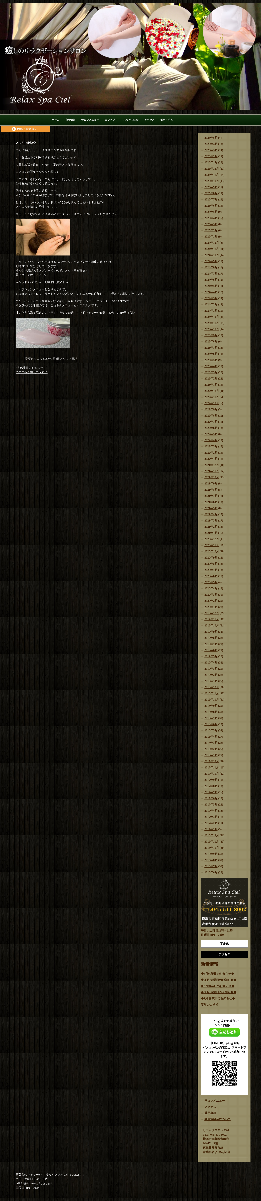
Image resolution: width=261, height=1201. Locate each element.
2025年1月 (211, 236)
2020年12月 (211, 539)
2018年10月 (211, 699)
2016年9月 (211, 853)
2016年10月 (211, 847)
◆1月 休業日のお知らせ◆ (218, 998)
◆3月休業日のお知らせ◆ (217, 986)
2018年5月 (211, 730)
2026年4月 (211, 143)
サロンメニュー (90, 120)
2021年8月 (211, 489)
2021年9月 (211, 483)
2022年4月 (211, 440)
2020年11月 (211, 545)
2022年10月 (211, 403)
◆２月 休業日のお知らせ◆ (218, 992)
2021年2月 (211, 526)
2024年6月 (211, 279)
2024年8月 (211, 267)
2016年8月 (211, 860)
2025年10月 (211, 180)
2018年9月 (211, 705)
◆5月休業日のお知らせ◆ (217, 973)
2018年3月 (211, 742)
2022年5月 (211, 434)
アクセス (149, 120)
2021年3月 (211, 520)
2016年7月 (211, 866)
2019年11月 (211, 619)
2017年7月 (211, 792)
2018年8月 (211, 711)
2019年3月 (211, 668)
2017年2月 (211, 823)
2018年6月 (211, 724)
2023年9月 (211, 335)
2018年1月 (211, 755)
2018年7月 (211, 718)
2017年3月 (211, 816)
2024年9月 (211, 261)
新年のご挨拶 (209, 1004)
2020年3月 (211, 594)
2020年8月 (211, 563)
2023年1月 (211, 384)
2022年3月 (211, 446)
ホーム (55, 120)
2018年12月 (211, 687)
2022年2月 (211, 452)
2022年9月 (211, 409)
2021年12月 (211, 464)
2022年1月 (211, 458)
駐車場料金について (217, 1119)
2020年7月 (211, 569)
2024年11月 (211, 248)
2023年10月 (211, 329)
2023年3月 (211, 372)
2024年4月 (211, 292)
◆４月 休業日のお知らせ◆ (218, 979)
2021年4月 (211, 514)
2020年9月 (211, 557)
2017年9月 (211, 779)
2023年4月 (211, 366)
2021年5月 (211, 508)
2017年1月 (211, 829)
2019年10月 (211, 625)
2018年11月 (211, 693)
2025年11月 (211, 174)
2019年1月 (211, 681)
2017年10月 (211, 773)
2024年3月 (211, 298)
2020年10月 (211, 551)
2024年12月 (211, 242)
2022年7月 (211, 421)
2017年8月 (211, 786)
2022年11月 (211, 397)
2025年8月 (211, 193)
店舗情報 (70, 120)
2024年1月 (211, 310)
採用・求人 (166, 120)
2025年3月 (211, 224)
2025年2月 (211, 230)
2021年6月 (211, 502)
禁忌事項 (210, 1113)
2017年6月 (211, 798)
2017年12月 (211, 761)
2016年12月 (211, 835)
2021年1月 (211, 532)
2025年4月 (211, 218)
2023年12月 (211, 316)
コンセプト (111, 120)
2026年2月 (211, 156)
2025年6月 (211, 205)
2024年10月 (211, 255)
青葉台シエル (33, 358)
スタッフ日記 (68, 358)
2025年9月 (211, 187)
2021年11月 (211, 471)
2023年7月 (211, 347)
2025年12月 (211, 168)
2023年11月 (211, 322)
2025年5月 (211, 211)
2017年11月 (211, 767)
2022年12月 (211, 390)
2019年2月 (211, 674)
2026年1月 (211, 162)
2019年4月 (211, 662)
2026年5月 (211, 137)
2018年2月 (211, 748)
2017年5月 (211, 804)
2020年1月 (211, 606)
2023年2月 (211, 378)
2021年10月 (211, 477)
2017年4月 (211, 810)
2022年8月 (211, 415)
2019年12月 (211, 613)
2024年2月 (211, 304)
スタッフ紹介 (130, 120)
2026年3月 (211, 150)
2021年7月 (211, 495)
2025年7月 (211, 199)
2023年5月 (211, 360)
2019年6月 (211, 650)
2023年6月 (211, 353)
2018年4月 (211, 736)
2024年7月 (211, 273)
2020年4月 (211, 588)
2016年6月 (211, 872)
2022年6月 (211, 427)
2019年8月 (211, 637)
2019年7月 (211, 644)
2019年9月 (211, 631)
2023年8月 (211, 341)
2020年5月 (211, 582)
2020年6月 (211, 576)
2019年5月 (211, 656)
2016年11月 (211, 841)
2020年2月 (211, 600)
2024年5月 (211, 285)
